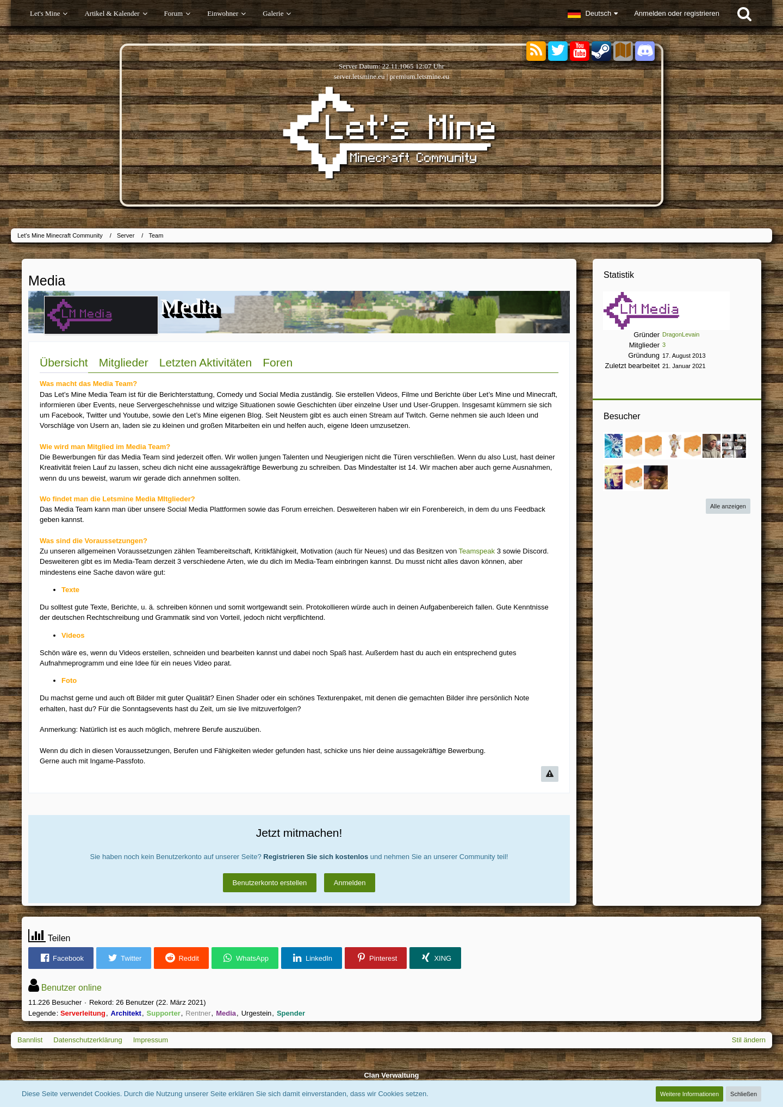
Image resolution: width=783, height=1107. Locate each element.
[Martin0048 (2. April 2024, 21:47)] (656, 446)
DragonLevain (681, 334)
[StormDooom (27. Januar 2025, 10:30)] (636, 446)
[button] (593, 13)
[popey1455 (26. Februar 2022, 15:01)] (617, 477)
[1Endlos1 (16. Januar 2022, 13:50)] (656, 477)
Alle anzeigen (728, 506)
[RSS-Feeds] (536, 51)
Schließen (743, 1094)
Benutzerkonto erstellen (270, 883)
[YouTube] (579, 51)
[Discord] (645, 49)
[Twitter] (558, 51)
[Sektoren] (623, 51)
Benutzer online (71, 987)
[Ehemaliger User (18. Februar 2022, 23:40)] (636, 477)
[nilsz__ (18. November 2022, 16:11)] (714, 446)
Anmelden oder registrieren (676, 13)
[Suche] (744, 13)
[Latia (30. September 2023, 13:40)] (675, 446)
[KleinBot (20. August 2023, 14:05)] (695, 446)
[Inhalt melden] (549, 774)
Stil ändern (749, 1040)
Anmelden (350, 883)
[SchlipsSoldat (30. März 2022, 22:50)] (734, 446)
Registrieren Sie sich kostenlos (315, 857)
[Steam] (601, 50)
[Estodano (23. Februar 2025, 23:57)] (617, 446)
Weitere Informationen (689, 1094)
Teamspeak (477, 551)
